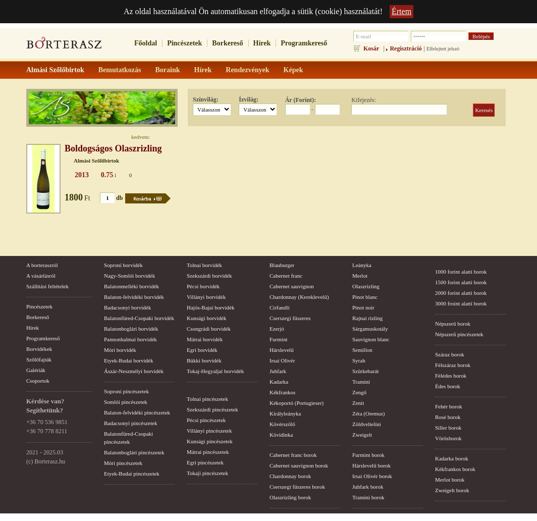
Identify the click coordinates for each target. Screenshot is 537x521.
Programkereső (304, 43)
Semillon (362, 350)
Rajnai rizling (367, 318)
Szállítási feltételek (47, 286)
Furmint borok (368, 455)
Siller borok (448, 428)
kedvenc (140, 137)
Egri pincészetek (205, 462)
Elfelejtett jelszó (442, 48)
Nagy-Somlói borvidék (129, 276)
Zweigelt (362, 435)
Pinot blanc (365, 297)
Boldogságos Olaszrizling (113, 148)
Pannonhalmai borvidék (130, 339)
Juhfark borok (367, 487)
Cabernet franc (286, 276)
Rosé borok (447, 417)
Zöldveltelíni (366, 424)
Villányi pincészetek (209, 431)
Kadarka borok (451, 458)
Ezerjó (277, 329)
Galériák (35, 370)
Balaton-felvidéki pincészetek (137, 412)
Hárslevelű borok (371, 465)
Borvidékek (39, 349)
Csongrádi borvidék (209, 329)
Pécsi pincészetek (206, 420)
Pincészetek (184, 43)
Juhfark (278, 371)
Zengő (359, 392)
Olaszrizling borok (290, 497)
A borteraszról (42, 265)
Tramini (361, 382)
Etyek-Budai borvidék (128, 360)
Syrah (358, 360)
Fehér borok (448, 406)
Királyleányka (285, 413)
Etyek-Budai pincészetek (131, 474)
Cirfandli (280, 307)
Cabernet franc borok (293, 455)
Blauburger (282, 265)
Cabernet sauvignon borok (299, 465)
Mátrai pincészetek (208, 452)
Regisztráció (405, 48)
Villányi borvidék (206, 297)
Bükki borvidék (204, 360)
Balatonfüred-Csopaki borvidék (139, 318)
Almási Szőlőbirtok (96, 161)
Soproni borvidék (123, 265)
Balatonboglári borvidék (131, 329)
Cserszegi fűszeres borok (297, 487)
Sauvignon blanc (371, 339)
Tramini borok (368, 497)
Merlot (359, 276)
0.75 (107, 175)
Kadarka (279, 382)
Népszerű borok (452, 324)
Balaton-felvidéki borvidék (134, 297)
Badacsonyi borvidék (127, 307)
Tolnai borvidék (204, 265)
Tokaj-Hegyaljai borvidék (215, 371)
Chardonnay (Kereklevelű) (299, 297)
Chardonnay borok (290, 476)
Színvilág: (206, 99)
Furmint (278, 339)
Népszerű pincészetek (459, 334)
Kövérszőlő (282, 424)
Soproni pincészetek (126, 391)
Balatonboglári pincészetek (134, 452)
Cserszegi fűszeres (290, 318)
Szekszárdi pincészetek (212, 409)
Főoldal (145, 43)
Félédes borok (450, 376)
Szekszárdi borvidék (209, 276)
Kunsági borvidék (207, 318)
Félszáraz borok (452, 365)
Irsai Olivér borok (372, 476)
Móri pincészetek (123, 463)
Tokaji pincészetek (207, 473)
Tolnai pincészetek (207, 399)
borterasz (64, 46)
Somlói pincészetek (125, 402)
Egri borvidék (202, 350)
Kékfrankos (282, 392)
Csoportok (37, 381)
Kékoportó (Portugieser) (297, 403)
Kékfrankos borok (455, 469)
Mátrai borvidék (205, 339)
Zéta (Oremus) (368, 413)
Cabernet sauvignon (292, 286)
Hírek (262, 43)
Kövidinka (281, 435)
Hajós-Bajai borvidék (210, 307)
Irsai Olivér (282, 360)
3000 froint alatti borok (461, 303)
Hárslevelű (282, 350)
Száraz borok (449, 354)
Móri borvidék (120, 350)
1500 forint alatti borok (461, 282)
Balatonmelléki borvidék (131, 286)
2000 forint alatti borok (461, 293)
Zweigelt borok (452, 490)
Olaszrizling (366, 286)
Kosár (371, 48)
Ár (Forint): (300, 99)
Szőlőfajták (38, 359)
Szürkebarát (365, 371)
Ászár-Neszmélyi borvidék (134, 371)
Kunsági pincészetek (210, 441)
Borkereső (227, 43)
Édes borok (447, 386)
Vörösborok (448, 438)
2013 (82, 175)
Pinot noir (363, 307)
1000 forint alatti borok (461, 272)
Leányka (361, 265)
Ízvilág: (248, 99)
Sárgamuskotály (370, 329)
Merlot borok (449, 480)
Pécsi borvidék (203, 286)
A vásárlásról (41, 276)
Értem (401, 11)
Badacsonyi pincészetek (130, 423)
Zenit (358, 403)
